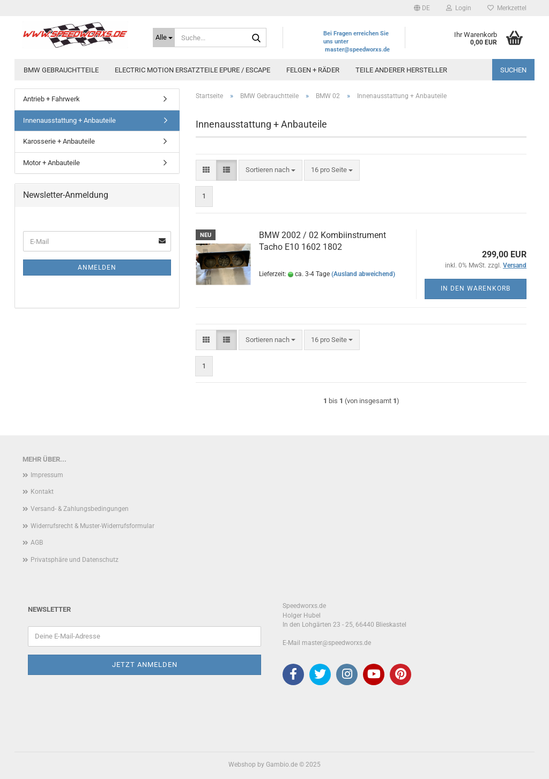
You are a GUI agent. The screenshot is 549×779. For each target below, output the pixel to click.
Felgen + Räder (312, 70)
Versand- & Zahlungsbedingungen (80, 509)
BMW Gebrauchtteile (61, 70)
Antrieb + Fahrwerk (51, 99)
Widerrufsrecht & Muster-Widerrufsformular (92, 526)
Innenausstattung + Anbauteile (69, 120)
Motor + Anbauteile (51, 163)
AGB (37, 542)
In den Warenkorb (475, 288)
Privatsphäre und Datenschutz (74, 559)
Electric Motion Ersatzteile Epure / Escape (192, 70)
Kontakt (42, 491)
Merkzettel (506, 8)
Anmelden (97, 267)
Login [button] (458, 8)
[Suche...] (164, 37)
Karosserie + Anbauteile (59, 141)
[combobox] (270, 170)
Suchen (513, 70)
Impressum (47, 475)
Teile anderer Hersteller (401, 70)
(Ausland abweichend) (363, 274)
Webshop (242, 764)
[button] (422, 8)
